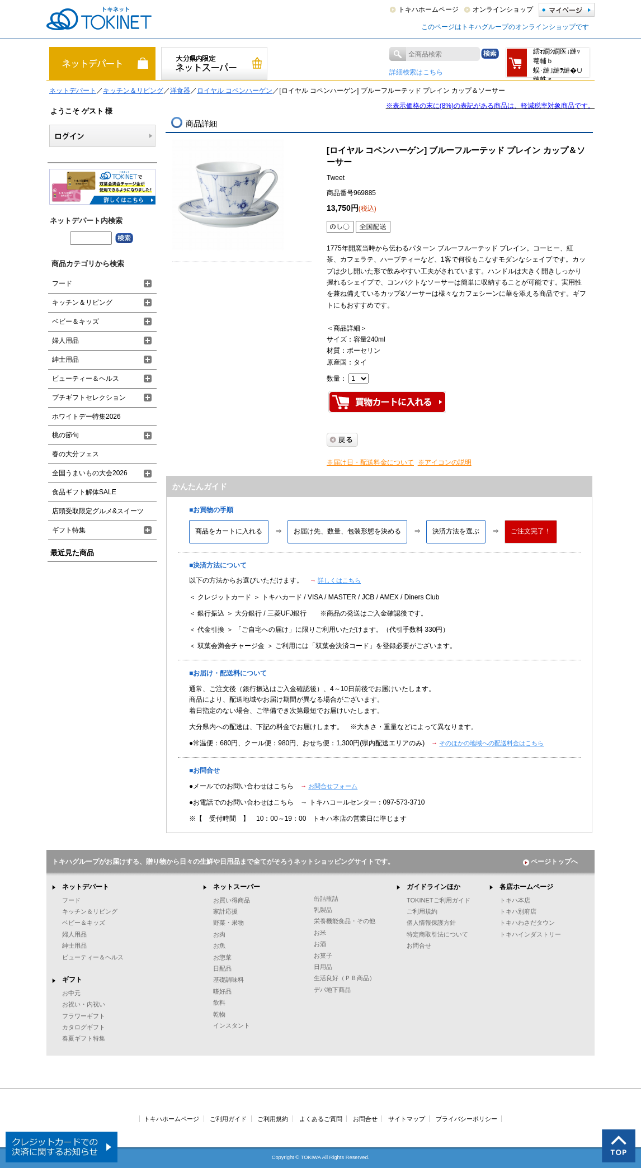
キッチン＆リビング (133, 90)
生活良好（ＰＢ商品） (344, 978)
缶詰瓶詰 (326, 898)
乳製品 (323, 909)
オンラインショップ (503, 9)
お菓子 (323, 955)
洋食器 (180, 90)
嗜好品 (222, 991)
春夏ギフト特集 (83, 1038)
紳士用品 (65, 359)
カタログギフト (83, 1027)
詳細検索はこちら (416, 72)
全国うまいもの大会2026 (90, 473)
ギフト (72, 979)
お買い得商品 (231, 900)
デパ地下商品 (332, 989)
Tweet (336, 178)
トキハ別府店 (517, 911)
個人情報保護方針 (431, 922)
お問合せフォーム (332, 786)
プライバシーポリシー (466, 1118)
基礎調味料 (228, 979)
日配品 (222, 968)
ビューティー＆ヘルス (85, 378)
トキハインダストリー (530, 934)
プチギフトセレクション (89, 397)
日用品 (323, 966)
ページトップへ (550, 862)
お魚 (219, 945)
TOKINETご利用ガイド (438, 900)
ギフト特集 (69, 530)
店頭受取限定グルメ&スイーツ (98, 511)
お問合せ (419, 945)
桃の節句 (65, 435)
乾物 (219, 1014)
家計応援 (225, 911)
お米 (320, 932)
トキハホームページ (428, 9)
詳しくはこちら (339, 580)
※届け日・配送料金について (370, 462)
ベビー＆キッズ (75, 321)
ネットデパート (72, 90)
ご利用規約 (422, 911)
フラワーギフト (83, 1016)
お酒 (320, 943)
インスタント (231, 1025)
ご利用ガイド (228, 1118)
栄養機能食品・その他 (344, 921)
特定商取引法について (437, 934)
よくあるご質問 (320, 1118)
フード (62, 283)
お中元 (71, 993)
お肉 (219, 934)
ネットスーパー (236, 887)
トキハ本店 (514, 900)
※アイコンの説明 (445, 462)
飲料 (219, 1002)
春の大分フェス (75, 454)
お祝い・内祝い (83, 1004)
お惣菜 (222, 957)
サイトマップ (406, 1118)
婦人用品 (65, 340)
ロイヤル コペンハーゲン (234, 90)
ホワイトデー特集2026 (86, 416)
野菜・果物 (228, 922)
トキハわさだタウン (527, 922)
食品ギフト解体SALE (84, 492)
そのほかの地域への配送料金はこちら (491, 743)
